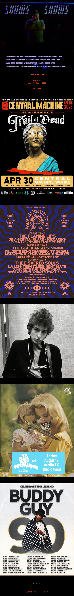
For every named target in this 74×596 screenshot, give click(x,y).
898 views (37, 88)
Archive (44, 592)
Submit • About (32, 592)
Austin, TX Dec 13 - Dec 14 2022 (37, 78)
